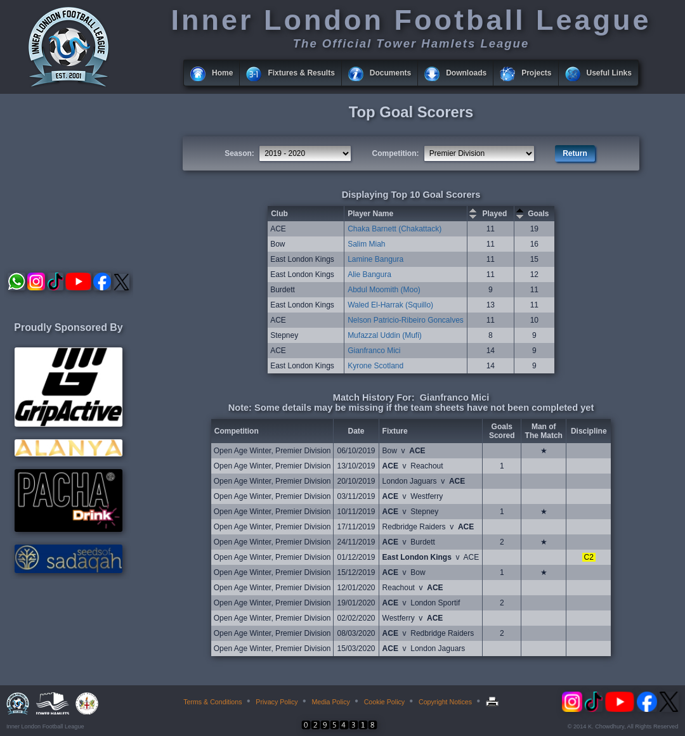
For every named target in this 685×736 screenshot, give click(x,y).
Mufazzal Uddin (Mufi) (385, 335)
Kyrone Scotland (375, 365)
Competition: (395, 153)
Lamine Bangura (375, 259)
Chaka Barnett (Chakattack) (394, 228)
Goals (538, 213)
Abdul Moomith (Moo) (384, 289)
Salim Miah (366, 244)
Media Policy (330, 702)
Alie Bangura (369, 274)
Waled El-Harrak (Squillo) (390, 304)
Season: (239, 153)
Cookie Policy (384, 702)
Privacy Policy (276, 702)
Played (495, 213)
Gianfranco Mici (374, 350)
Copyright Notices (445, 702)
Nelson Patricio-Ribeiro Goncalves (406, 320)
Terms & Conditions (212, 702)
